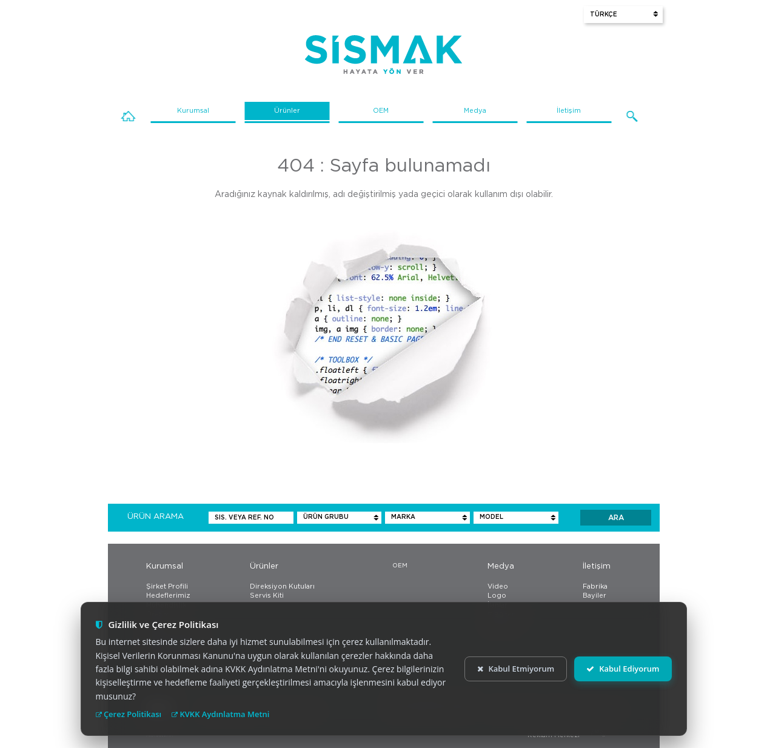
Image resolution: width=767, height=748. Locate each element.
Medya (475, 110)
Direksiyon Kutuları (282, 586)
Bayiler (594, 595)
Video (497, 586)
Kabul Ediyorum (622, 668)
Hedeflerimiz (168, 595)
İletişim (569, 110)
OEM (381, 110)
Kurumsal (193, 110)
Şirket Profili (167, 586)
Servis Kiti (267, 595)
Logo (496, 595)
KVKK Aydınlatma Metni (220, 714)
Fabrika (595, 586)
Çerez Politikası (129, 714)
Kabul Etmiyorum (515, 668)
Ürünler (287, 110)
